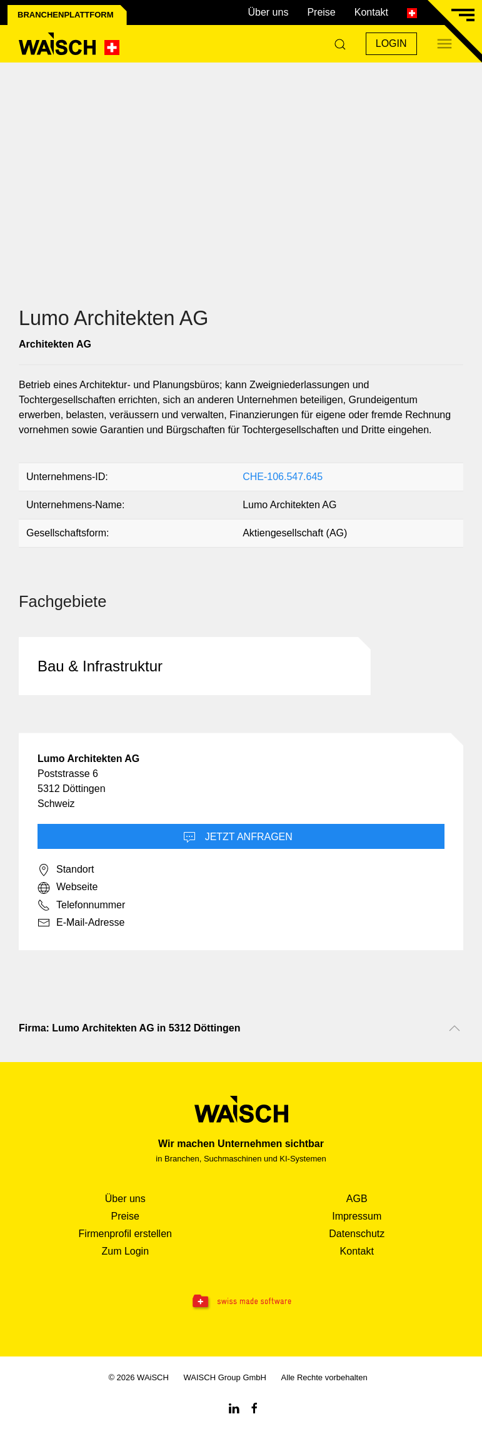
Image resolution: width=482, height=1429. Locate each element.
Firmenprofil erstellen (125, 1233)
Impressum (356, 1216)
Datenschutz (356, 1233)
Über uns (268, 12)
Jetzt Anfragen (238, 837)
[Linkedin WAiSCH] (234, 1407)
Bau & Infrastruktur (100, 666)
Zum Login (125, 1251)
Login (391, 43)
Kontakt (371, 12)
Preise (321, 12)
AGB (357, 1198)
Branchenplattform (66, 14)
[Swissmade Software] (241, 1302)
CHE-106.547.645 (283, 476)
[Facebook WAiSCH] (254, 1407)
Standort (66, 870)
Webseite (68, 887)
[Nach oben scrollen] (454, 1028)
